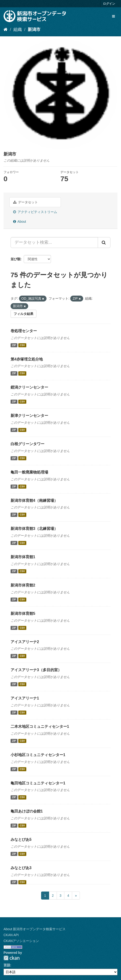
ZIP (14, 345)
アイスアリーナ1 (25, 698)
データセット (25, 202)
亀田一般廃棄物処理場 (29, 472)
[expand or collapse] (113, 16)
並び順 (15, 259)
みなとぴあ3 (21, 868)
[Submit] (104, 242)
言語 (7, 965)
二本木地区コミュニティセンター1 (40, 727)
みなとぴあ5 (21, 840)
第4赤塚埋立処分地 (27, 359)
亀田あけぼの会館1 (27, 811)
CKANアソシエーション (21, 941)
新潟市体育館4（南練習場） (34, 500)
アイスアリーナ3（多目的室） (36, 670)
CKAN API (11, 935)
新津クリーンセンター (29, 416)
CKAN (12, 957)
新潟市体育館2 (23, 585)
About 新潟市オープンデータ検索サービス (35, 929)
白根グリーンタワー (27, 444)
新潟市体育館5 (23, 613)
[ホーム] (6, 29)
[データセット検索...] (54, 242)
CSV (22, 345)
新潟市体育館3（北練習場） (34, 529)
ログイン (109, 3)
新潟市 (34, 29)
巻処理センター (24, 331)
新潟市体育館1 (23, 557)
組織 (17, 29)
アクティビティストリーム (35, 212)
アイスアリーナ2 (25, 642)
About (19, 221)
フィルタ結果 (23, 314)
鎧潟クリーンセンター (29, 387)
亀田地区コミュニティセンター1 (38, 783)
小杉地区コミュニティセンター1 (38, 755)
